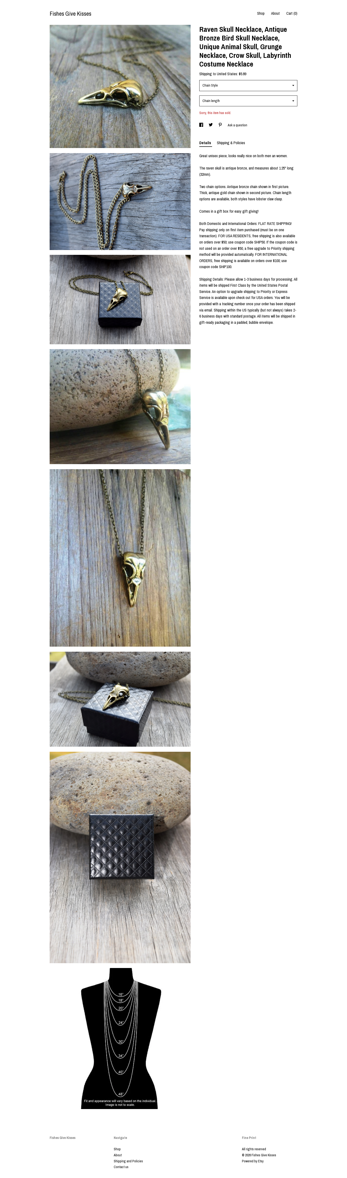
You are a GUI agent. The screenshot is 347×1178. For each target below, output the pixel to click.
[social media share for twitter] (211, 125)
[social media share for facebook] (201, 125)
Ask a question (237, 125)
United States (227, 73)
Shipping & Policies (231, 142)
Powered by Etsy (253, 1161)
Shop (261, 13)
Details (205, 142)
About (275, 13)
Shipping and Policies (128, 1161)
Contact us (121, 1167)
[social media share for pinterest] (220, 125)
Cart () (291, 13)
